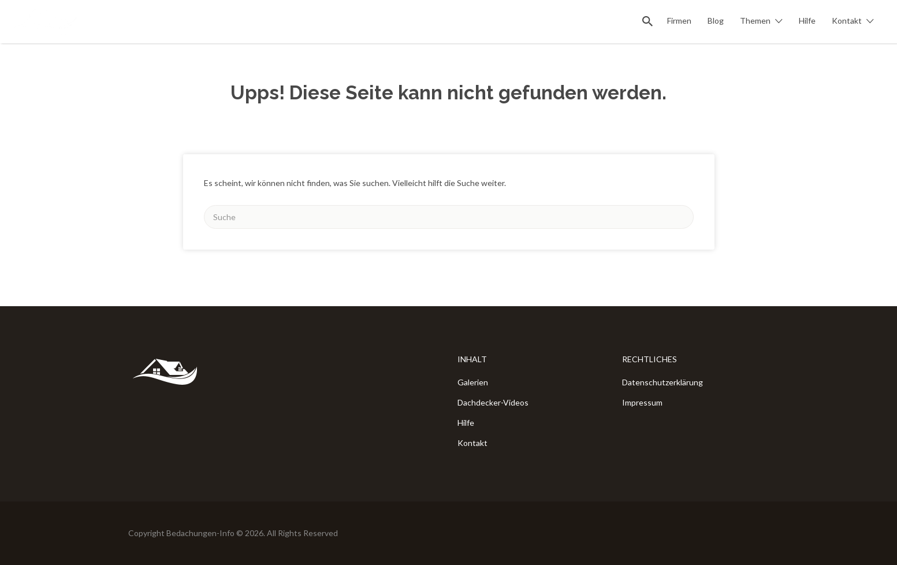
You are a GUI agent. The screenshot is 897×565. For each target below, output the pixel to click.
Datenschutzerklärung (662, 382)
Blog (716, 20)
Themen (755, 20)
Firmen (679, 20)
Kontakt (847, 20)
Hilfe (807, 20)
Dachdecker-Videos (492, 402)
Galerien (472, 382)
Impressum (642, 402)
